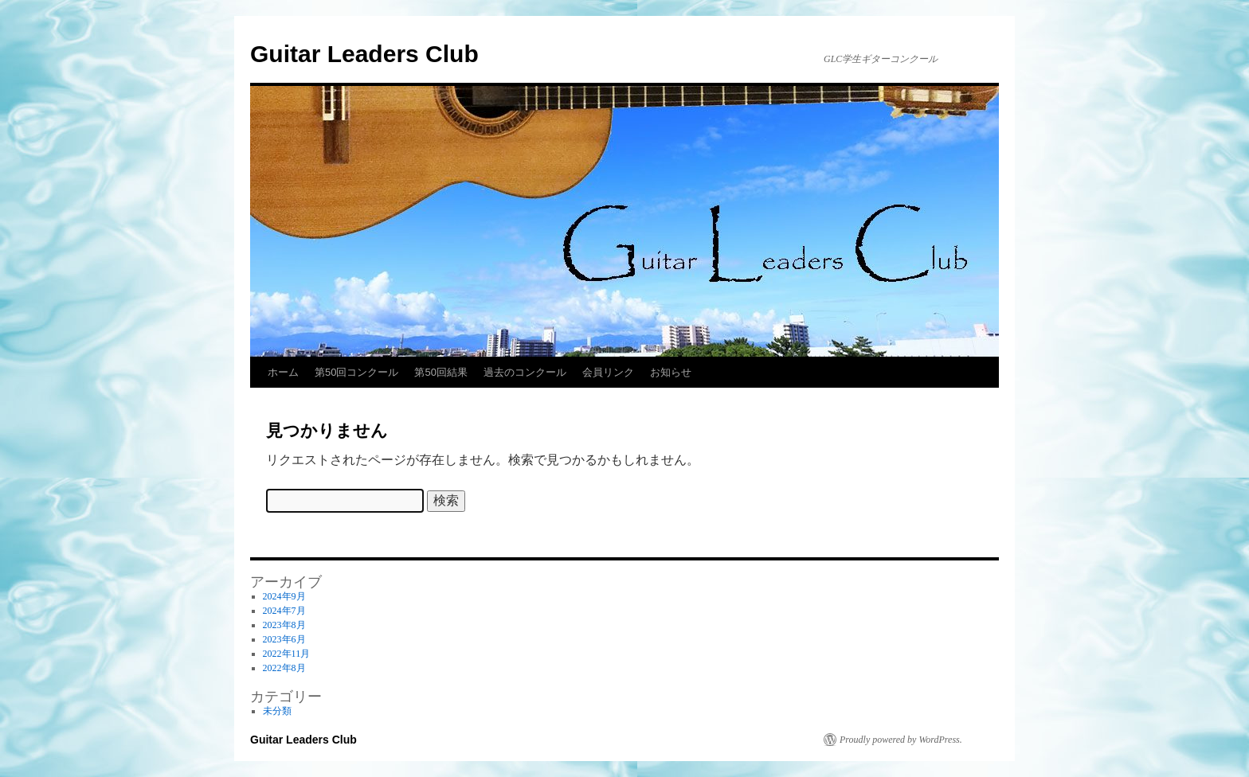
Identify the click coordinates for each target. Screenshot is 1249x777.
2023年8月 (284, 625)
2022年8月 (284, 668)
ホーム (283, 372)
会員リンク (608, 372)
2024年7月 (284, 610)
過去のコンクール (525, 372)
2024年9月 (284, 596)
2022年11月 (287, 653)
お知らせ (670, 372)
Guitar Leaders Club (364, 54)
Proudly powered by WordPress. (901, 739)
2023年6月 (284, 639)
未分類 (277, 710)
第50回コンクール (356, 372)
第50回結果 (440, 372)
